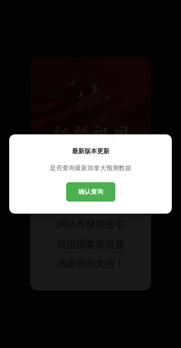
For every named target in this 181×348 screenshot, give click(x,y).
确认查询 (90, 191)
